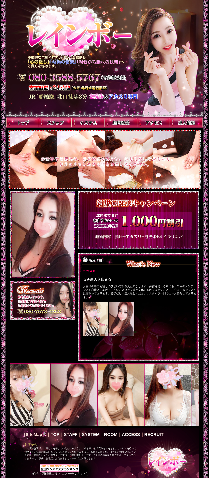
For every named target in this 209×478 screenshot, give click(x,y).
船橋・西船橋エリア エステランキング (59, 472)
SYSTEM (91, 434)
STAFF (70, 434)
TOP (55, 434)
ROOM (111, 434)
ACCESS (131, 434)
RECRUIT (154, 434)
